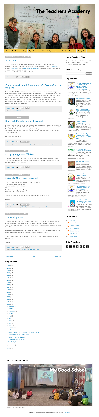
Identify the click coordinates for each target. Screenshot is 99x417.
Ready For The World (68, 51)
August (11, 313)
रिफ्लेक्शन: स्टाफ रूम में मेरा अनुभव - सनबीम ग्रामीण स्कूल (83, 110)
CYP (17, 110)
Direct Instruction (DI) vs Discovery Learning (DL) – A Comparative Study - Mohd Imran (83, 136)
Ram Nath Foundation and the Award (24, 121)
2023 (8, 273)
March (11, 325)
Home (7, 51)
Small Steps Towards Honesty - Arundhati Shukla (83, 150)
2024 (8, 270)
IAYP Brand (11, 60)
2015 (8, 292)
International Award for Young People (25, 144)
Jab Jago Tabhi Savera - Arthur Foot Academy (82, 162)
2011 (8, 301)
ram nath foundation (44, 144)
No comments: (11, 77)
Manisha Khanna (74, 231)
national (37, 207)
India (20, 110)
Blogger (67, 412)
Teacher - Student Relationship (81, 122)
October (11, 308)
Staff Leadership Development (50, 51)
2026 (8, 265)
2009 (8, 348)
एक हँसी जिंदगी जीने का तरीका (83, 98)
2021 (8, 277)
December (12, 306)
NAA (33, 207)
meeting (18, 249)
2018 (8, 285)
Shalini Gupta (73, 236)
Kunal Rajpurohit (74, 228)
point (28, 249)
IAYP (11, 144)
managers (29, 207)
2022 (8, 275)
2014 (8, 294)
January (11, 345)
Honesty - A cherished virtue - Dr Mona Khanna (83, 174)
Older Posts (58, 256)
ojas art (37, 144)
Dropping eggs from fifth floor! (20, 154)
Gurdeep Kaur (73, 223)
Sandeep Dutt (73, 233)
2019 (8, 282)
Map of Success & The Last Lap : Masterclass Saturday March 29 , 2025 (83, 201)
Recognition (81, 51)
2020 (8, 280)
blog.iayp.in (13, 68)
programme (25, 110)
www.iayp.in (55, 66)
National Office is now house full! (21, 178)
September (12, 311)
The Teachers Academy (19, 51)
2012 (8, 299)
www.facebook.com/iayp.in (31, 68)
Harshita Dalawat (74, 225)
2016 (8, 289)
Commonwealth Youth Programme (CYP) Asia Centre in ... (24, 332)
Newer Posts (9, 256)
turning (37, 249)
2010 (8, 304)
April (10, 323)
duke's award (17, 207)
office (25, 249)
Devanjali (72, 220)
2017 (8, 287)
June (10, 318)
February (11, 328)
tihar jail (52, 144)
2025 (8, 268)
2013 (8, 297)
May (10, 320)
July (10, 316)
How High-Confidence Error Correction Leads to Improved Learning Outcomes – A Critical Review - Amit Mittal (83, 86)
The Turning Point (14, 217)
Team (47, 207)
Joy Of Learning (33, 51)
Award (14, 110)
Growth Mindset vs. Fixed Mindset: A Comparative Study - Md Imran (83, 188)
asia (11, 110)
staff (31, 249)
